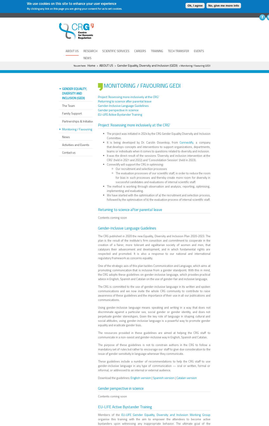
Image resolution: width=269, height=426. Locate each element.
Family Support (72, 106)
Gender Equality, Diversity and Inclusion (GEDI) (147, 65)
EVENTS (199, 51)
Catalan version (186, 370)
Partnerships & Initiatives (78, 114)
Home (91, 65)
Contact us (69, 145)
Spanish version (163, 370)
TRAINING (157, 51)
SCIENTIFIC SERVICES (115, 51)
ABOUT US (72, 51)
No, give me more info (223, 5)
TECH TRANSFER (178, 51)
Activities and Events (75, 137)
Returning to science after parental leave (125, 94)
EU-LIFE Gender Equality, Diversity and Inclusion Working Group (165, 407)
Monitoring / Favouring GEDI (80, 122)
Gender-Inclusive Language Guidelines (123, 98)
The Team (68, 98)
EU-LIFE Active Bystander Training (120, 107)
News (66, 129)
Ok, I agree (194, 5)
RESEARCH (90, 51)
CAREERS (140, 51)
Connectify (186, 135)
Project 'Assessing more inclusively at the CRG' (128, 89)
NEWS (87, 58)
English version (141, 370)
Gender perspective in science (118, 102)
